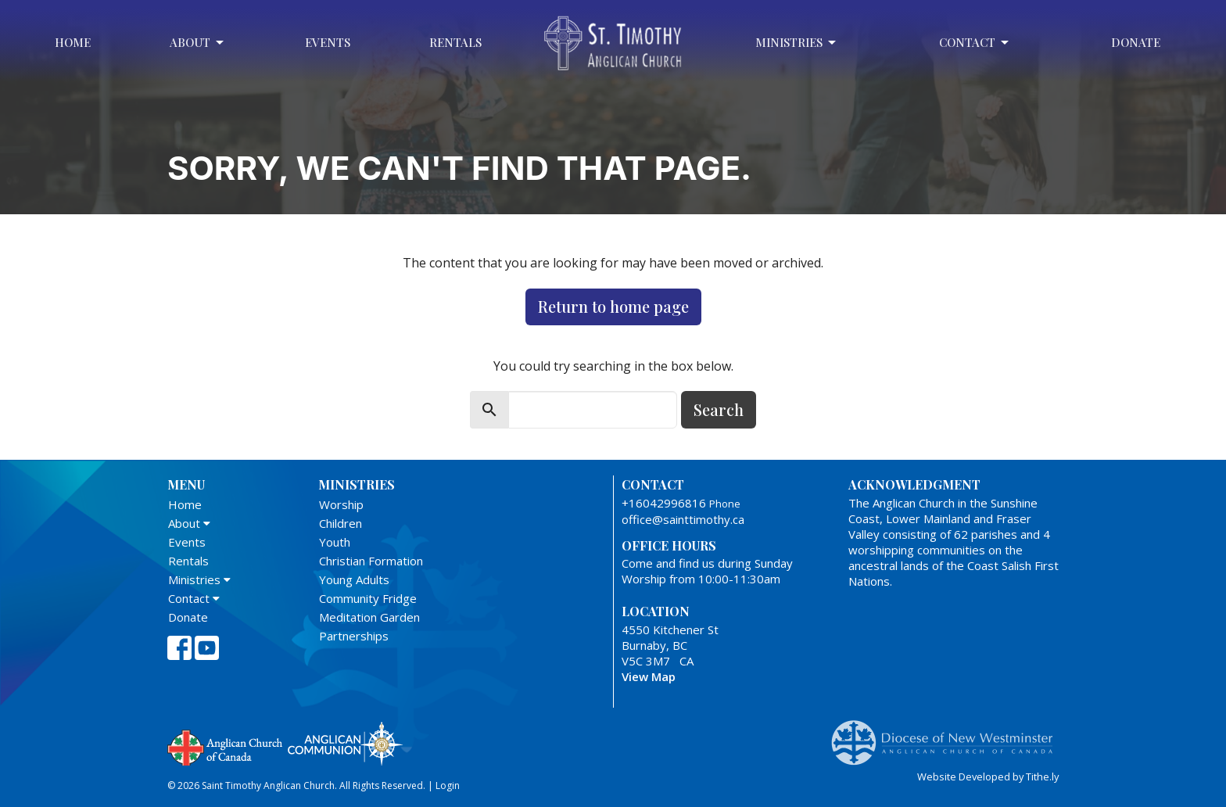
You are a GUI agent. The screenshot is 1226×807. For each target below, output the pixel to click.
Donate (1135, 42)
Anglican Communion (345, 743)
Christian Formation (371, 560)
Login (448, 785)
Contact (975, 42)
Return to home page (613, 306)
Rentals (455, 42)
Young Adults (354, 579)
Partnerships (354, 636)
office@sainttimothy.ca (683, 519)
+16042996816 (664, 503)
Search (719, 409)
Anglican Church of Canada (225, 746)
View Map (649, 676)
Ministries (796, 42)
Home (73, 42)
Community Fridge (368, 598)
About (198, 42)
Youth (334, 542)
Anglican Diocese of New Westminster (948, 735)
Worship (341, 504)
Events (327, 42)
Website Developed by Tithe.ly (988, 776)
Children (340, 523)
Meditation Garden (369, 617)
